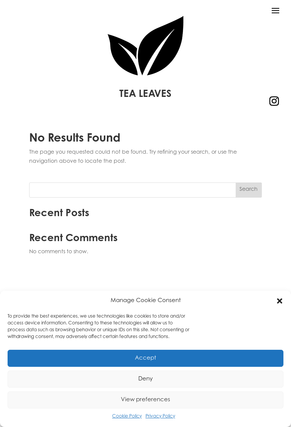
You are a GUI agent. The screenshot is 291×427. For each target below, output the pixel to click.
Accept (145, 358)
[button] (279, 301)
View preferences (145, 400)
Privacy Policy (160, 416)
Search (248, 189)
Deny (145, 379)
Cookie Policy (127, 416)
